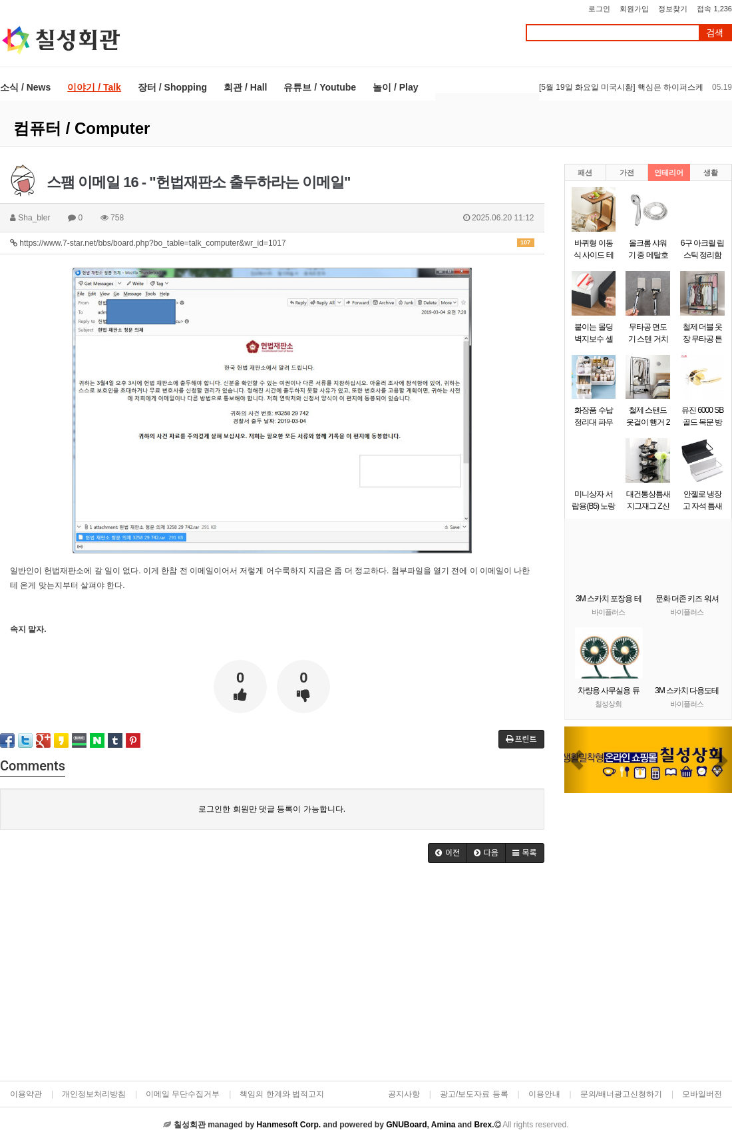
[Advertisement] (271, 976)
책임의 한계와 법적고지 (282, 1094)
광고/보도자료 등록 (474, 1094)
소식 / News (25, 87)
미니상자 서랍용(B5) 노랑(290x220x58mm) (598, 506)
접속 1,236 (714, 9)
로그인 (599, 9)
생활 (710, 172)
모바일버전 (702, 1094)
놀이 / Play (395, 87)
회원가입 (634, 9)
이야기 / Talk (94, 87)
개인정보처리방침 (94, 1094)
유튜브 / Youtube (319, 87)
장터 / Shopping (172, 87)
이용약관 (26, 1094)
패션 (585, 172)
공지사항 (404, 1094)
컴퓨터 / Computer (81, 128)
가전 (627, 172)
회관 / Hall (245, 87)
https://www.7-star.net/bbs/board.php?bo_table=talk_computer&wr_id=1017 (272, 243)
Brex (483, 1124)
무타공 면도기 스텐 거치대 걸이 (648, 339)
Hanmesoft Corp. (288, 1124)
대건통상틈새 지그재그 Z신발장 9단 (648, 506)
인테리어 (668, 172)
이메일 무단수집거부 (183, 1094)
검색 (714, 33)
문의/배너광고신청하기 (621, 1094)
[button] (577, 759)
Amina (443, 1124)
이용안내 (544, 1094)
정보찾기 (672, 9)
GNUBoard (406, 1124)
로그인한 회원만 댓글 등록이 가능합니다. (271, 809)
